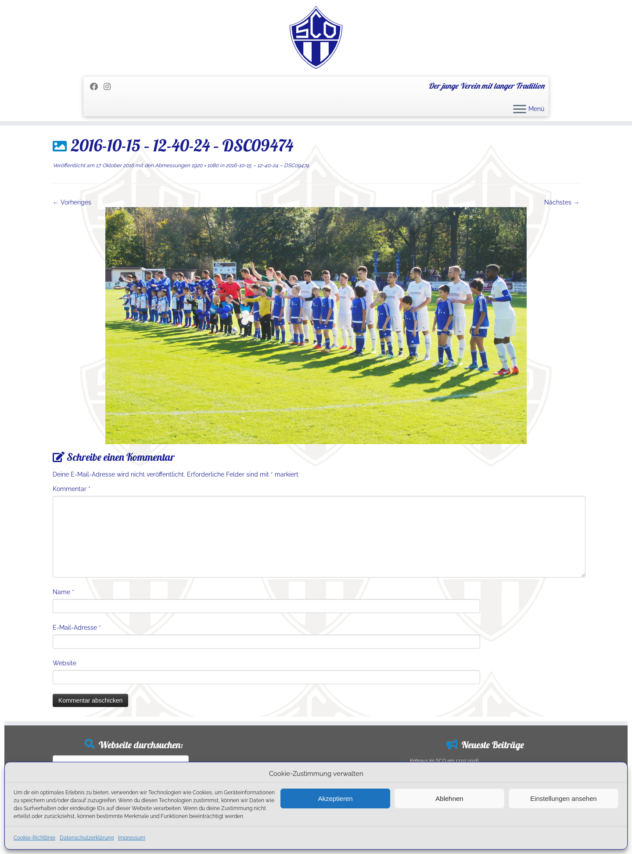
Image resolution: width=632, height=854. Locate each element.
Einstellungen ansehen (563, 798)
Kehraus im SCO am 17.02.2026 (444, 761)
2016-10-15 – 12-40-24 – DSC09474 (266, 165)
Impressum (131, 838)
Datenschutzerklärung (87, 838)
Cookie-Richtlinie (34, 838)
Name (63, 592)
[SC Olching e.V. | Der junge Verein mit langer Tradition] (316, 37)
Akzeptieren (335, 798)
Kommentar (71, 488)
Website (64, 663)
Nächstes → (561, 202)
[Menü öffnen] (519, 109)
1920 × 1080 (204, 165)
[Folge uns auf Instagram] (110, 86)
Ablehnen (449, 798)
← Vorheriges (72, 202)
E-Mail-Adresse (77, 627)
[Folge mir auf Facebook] (97, 86)
